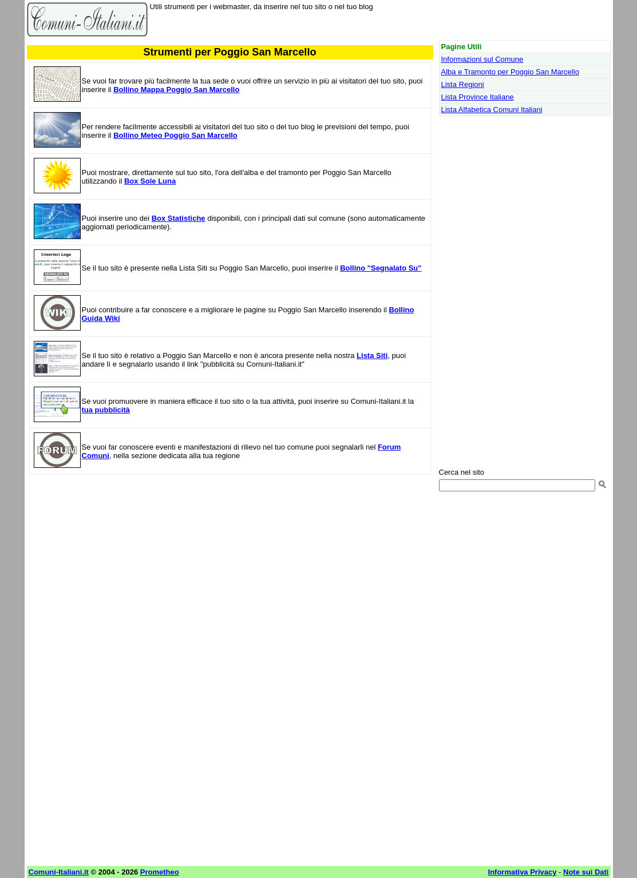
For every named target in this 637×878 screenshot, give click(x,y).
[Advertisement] (230, 566)
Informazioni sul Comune (482, 59)
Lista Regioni (462, 84)
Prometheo (159, 872)
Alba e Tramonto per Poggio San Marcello (510, 71)
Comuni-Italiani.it (59, 872)
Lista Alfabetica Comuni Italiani (492, 109)
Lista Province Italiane (477, 97)
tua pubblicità (106, 410)
